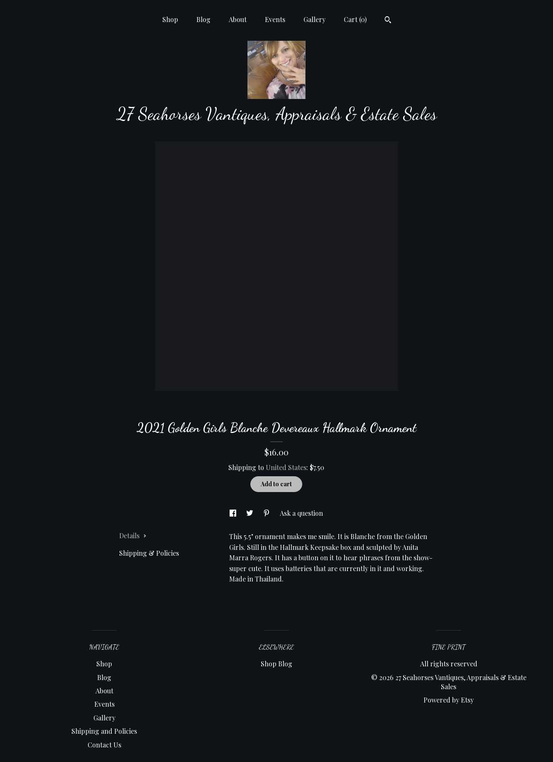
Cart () (355, 19)
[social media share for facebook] (234, 513)
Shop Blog (276, 663)
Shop (170, 19)
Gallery (314, 19)
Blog (203, 19)
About (238, 19)
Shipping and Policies (104, 731)
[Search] (388, 20)
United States (286, 467)
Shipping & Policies (149, 553)
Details (133, 535)
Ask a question (301, 513)
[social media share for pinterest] (267, 513)
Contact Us (104, 744)
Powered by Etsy (448, 699)
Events (275, 19)
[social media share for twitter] (250, 513)
